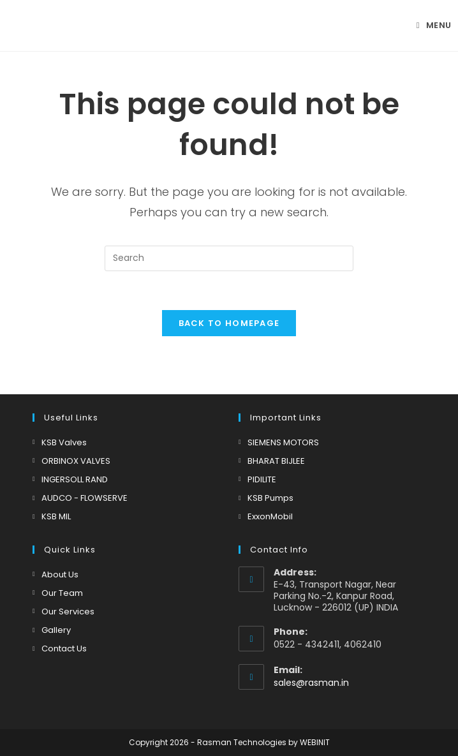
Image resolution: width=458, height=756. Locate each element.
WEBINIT (315, 742)
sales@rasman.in (311, 682)
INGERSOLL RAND (74, 479)
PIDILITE (261, 479)
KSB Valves (64, 442)
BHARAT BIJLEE (276, 461)
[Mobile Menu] (434, 25)
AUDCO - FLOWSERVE (84, 498)
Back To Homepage (229, 323)
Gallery (56, 630)
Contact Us (64, 648)
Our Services (67, 611)
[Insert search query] (229, 258)
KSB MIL (56, 516)
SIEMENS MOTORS (283, 442)
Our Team (62, 593)
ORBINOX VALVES (75, 461)
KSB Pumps (270, 498)
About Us (59, 574)
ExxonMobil (270, 516)
